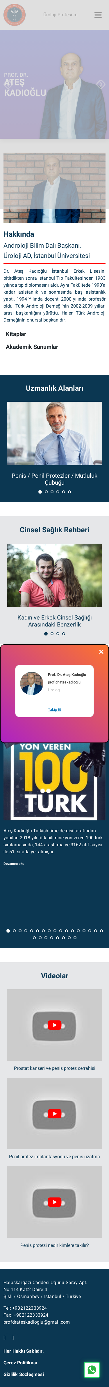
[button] (40, 491)
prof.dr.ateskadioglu (64, 682)
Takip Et (54, 709)
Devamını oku (13, 864)
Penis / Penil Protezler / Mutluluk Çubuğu (54, 479)
